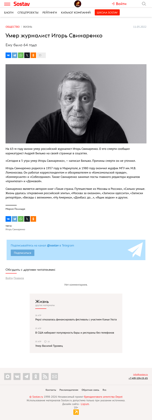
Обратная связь (90, 389)
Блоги (8, 12)
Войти (9, 278)
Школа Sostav (107, 12)
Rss (104, 389)
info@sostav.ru (140, 374)
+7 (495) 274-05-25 (138, 378)
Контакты (51, 389)
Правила (19, 278)
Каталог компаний (76, 12)
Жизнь (42, 301)
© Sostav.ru (36, 396)
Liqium (85, 404)
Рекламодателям (69, 389)
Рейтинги (50, 12)
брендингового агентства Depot (103, 396)
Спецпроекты (28, 12)
